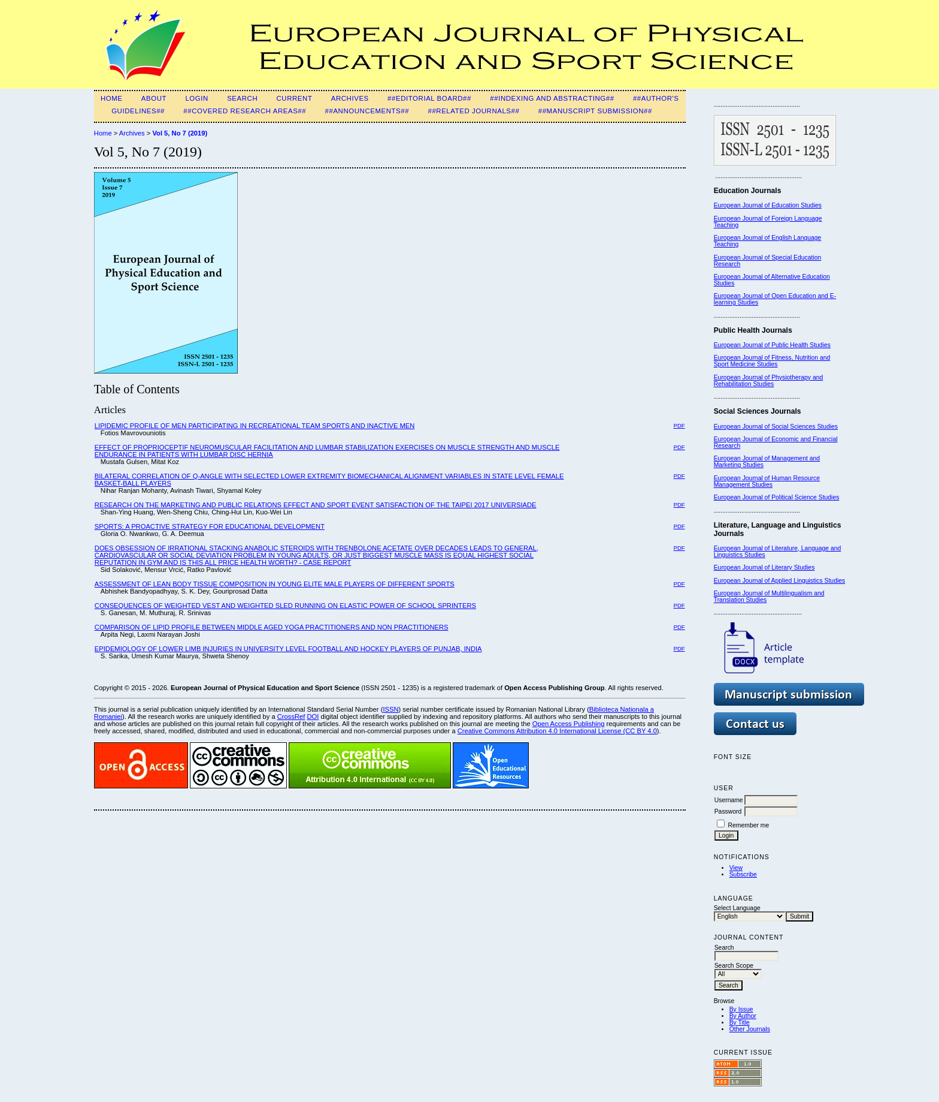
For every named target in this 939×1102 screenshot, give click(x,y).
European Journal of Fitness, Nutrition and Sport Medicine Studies (772, 361)
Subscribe (743, 874)
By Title (739, 1022)
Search (242, 98)
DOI (313, 716)
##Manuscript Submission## (595, 111)
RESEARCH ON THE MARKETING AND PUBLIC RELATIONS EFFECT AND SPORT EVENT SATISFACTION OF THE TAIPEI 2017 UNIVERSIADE (316, 504)
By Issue (741, 1009)
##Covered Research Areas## (244, 111)
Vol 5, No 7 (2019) (179, 133)
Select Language (737, 908)
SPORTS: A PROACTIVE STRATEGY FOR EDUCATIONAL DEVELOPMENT (210, 526)
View (736, 868)
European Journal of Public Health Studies (772, 345)
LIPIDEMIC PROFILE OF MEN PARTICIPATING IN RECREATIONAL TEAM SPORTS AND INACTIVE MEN (255, 425)
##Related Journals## (473, 111)
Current (295, 98)
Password (728, 811)
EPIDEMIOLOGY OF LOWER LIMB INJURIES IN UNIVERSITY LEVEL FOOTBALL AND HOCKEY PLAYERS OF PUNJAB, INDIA (288, 648)
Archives (350, 98)
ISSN (390, 709)
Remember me (749, 825)
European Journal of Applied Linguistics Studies (780, 580)
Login (196, 98)
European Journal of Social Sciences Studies (776, 426)
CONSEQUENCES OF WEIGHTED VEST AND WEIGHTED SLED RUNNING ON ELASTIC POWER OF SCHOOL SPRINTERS (285, 605)
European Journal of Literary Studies (764, 567)
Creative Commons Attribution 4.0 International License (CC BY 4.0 (557, 730)
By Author (742, 1016)
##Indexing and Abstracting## (552, 98)
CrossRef (291, 716)
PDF (679, 425)
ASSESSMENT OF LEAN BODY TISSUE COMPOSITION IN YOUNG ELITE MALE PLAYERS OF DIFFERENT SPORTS (275, 584)
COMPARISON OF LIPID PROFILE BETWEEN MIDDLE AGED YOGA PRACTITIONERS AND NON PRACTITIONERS (272, 627)
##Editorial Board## (429, 98)
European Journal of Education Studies (768, 205)
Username (728, 800)
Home (112, 98)
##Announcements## (367, 111)
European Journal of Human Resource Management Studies (767, 481)
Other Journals (749, 1029)
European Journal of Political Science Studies (777, 497)
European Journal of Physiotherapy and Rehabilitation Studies (768, 380)
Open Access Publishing (568, 723)
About (153, 98)
